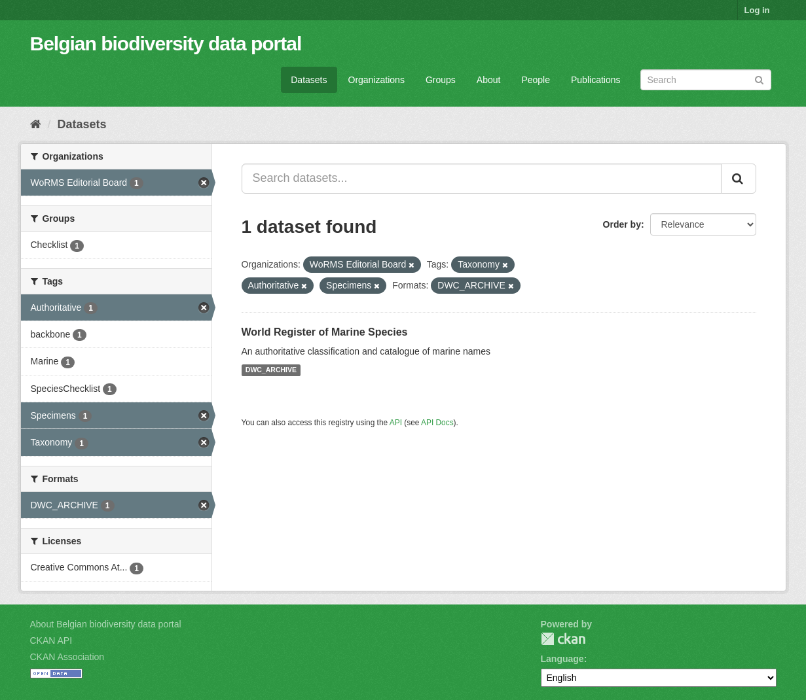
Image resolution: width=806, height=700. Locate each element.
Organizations (376, 80)
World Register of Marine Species (325, 332)
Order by (622, 224)
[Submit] (759, 78)
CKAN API (51, 640)
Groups (441, 80)
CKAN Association (67, 657)
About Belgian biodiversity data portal (105, 624)
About (489, 80)
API (396, 422)
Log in (757, 10)
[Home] (35, 124)
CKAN (563, 639)
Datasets (309, 80)
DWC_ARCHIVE (271, 370)
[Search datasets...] (482, 179)
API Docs (437, 422)
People (535, 80)
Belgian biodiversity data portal (166, 43)
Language (562, 659)
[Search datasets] (705, 79)
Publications (596, 80)
